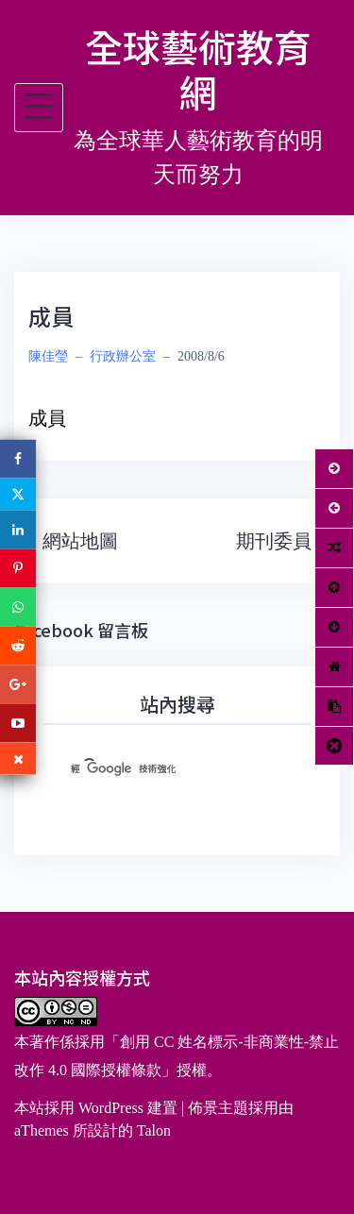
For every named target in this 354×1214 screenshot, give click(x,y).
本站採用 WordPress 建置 (95, 1108)
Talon (154, 1130)
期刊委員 (274, 541)
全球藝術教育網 (198, 69)
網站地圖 (80, 541)
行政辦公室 (123, 356)
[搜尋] (154, 768)
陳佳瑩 (48, 356)
